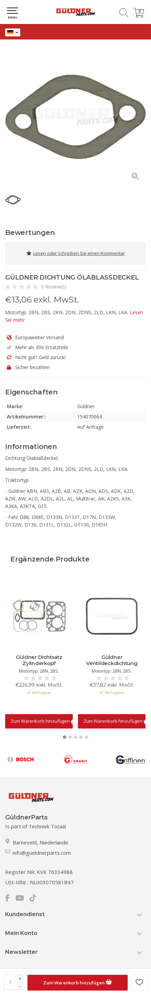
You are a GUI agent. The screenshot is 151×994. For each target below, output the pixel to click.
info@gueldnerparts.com (42, 852)
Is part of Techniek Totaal (35, 826)
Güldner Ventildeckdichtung (112, 660)
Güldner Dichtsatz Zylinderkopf (39, 660)
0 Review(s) (54, 286)
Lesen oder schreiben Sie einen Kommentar (75, 253)
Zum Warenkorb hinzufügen (77, 981)
